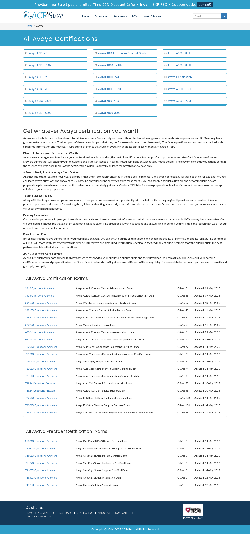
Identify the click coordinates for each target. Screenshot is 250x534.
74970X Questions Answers (41, 484)
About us (104, 512)
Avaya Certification (180, 77)
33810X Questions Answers (41, 310)
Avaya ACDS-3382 (39, 101)
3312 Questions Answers (39, 288)
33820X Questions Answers (41, 317)
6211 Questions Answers (39, 339)
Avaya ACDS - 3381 (179, 89)
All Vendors (102, 15)
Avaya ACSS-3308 (109, 113)
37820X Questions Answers (41, 324)
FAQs (135, 15)
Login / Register (153, 15)
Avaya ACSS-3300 (179, 53)
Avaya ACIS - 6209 (39, 113)
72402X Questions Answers (41, 470)
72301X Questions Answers (41, 375)
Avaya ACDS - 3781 (109, 89)
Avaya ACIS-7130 (38, 53)
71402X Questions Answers (41, 462)
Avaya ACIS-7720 (109, 101)
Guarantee (120, 15)
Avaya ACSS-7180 (39, 89)
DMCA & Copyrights (39, 516)
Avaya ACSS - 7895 (180, 101)
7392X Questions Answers (40, 383)
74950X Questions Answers (41, 477)
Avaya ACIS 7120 (38, 77)
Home (85, 15)
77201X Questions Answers (41, 397)
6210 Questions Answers (39, 332)
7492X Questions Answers (40, 390)
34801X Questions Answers (41, 455)
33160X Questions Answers (41, 302)
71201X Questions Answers (41, 346)
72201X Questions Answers (41, 368)
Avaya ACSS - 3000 (180, 65)
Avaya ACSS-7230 (109, 77)
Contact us (85, 512)
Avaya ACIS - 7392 (39, 65)
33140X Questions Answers (41, 448)
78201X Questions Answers (41, 405)
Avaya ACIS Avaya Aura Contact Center (123, 53)
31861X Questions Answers (41, 441)
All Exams (65, 512)
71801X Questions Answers (41, 361)
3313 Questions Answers (39, 295)
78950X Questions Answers (41, 412)
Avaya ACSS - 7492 (110, 65)
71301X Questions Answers (41, 354)
